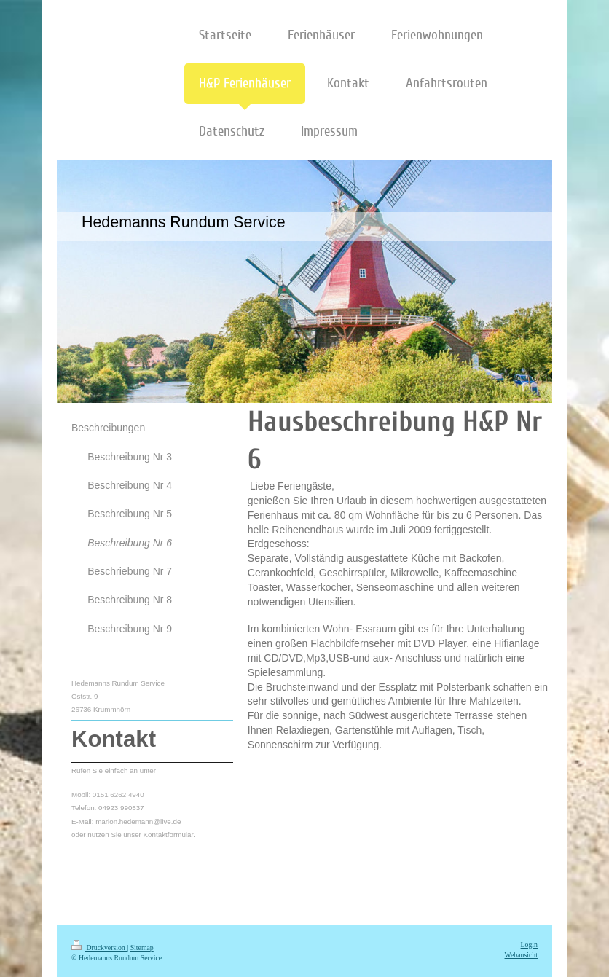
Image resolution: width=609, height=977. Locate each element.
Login (529, 945)
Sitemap (142, 947)
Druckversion (99, 947)
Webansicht (521, 955)
